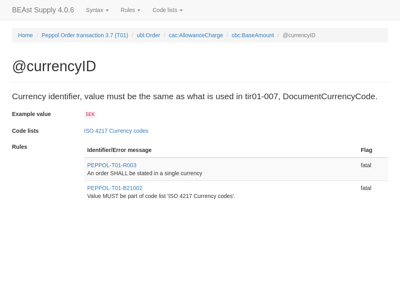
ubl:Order (148, 35)
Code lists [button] (167, 10)
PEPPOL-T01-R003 (111, 165)
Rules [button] (131, 10)
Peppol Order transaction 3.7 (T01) (85, 35)
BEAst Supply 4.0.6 (43, 10)
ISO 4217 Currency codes (116, 131)
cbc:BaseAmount (253, 35)
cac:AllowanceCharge (196, 35)
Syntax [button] (97, 10)
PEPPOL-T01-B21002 (114, 188)
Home (25, 35)
